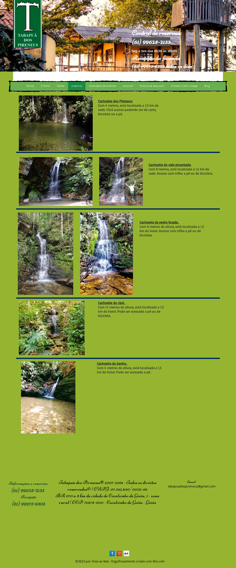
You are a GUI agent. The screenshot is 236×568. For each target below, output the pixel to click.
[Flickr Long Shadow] (126, 553)
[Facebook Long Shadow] (112, 553)
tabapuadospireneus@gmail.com (191, 486)
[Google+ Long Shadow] (119, 553)
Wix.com (159, 561)
